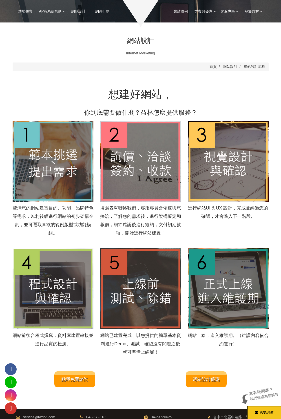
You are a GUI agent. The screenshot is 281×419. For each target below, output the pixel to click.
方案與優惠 (205, 11)
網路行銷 (102, 11)
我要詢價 (263, 410)
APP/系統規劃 (52, 11)
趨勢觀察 (25, 11)
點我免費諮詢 (74, 379)
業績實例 (181, 11)
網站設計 (78, 11)
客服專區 (229, 11)
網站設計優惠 (206, 379)
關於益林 (253, 11)
